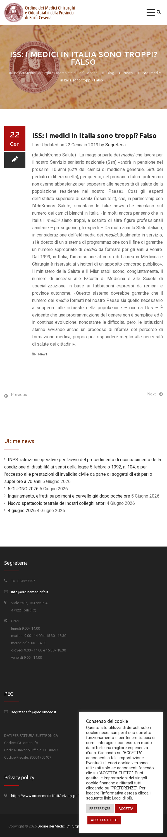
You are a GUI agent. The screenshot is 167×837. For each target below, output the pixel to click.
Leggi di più (122, 798)
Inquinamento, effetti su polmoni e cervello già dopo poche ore (69, 496)
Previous (19, 394)
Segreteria (115, 144)
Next (151, 394)
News (42, 354)
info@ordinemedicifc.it (29, 592)
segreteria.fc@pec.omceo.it (33, 712)
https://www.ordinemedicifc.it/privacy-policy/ (47, 796)
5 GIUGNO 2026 (23, 488)
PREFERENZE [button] (99, 808)
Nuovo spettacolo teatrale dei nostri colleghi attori (57, 503)
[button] (151, 12)
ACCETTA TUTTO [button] (104, 820)
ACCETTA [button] (125, 808)
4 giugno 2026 (22, 510)
